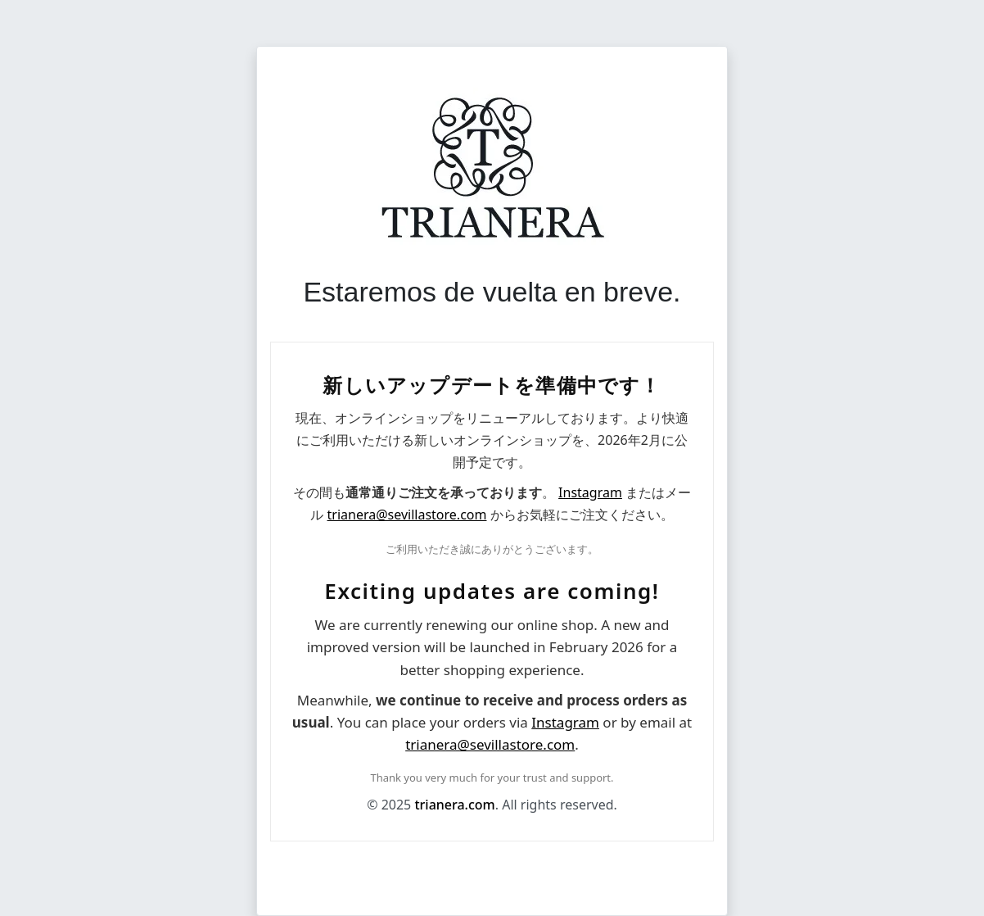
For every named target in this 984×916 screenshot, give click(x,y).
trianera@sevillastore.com (407, 515)
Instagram (590, 492)
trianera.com (454, 805)
